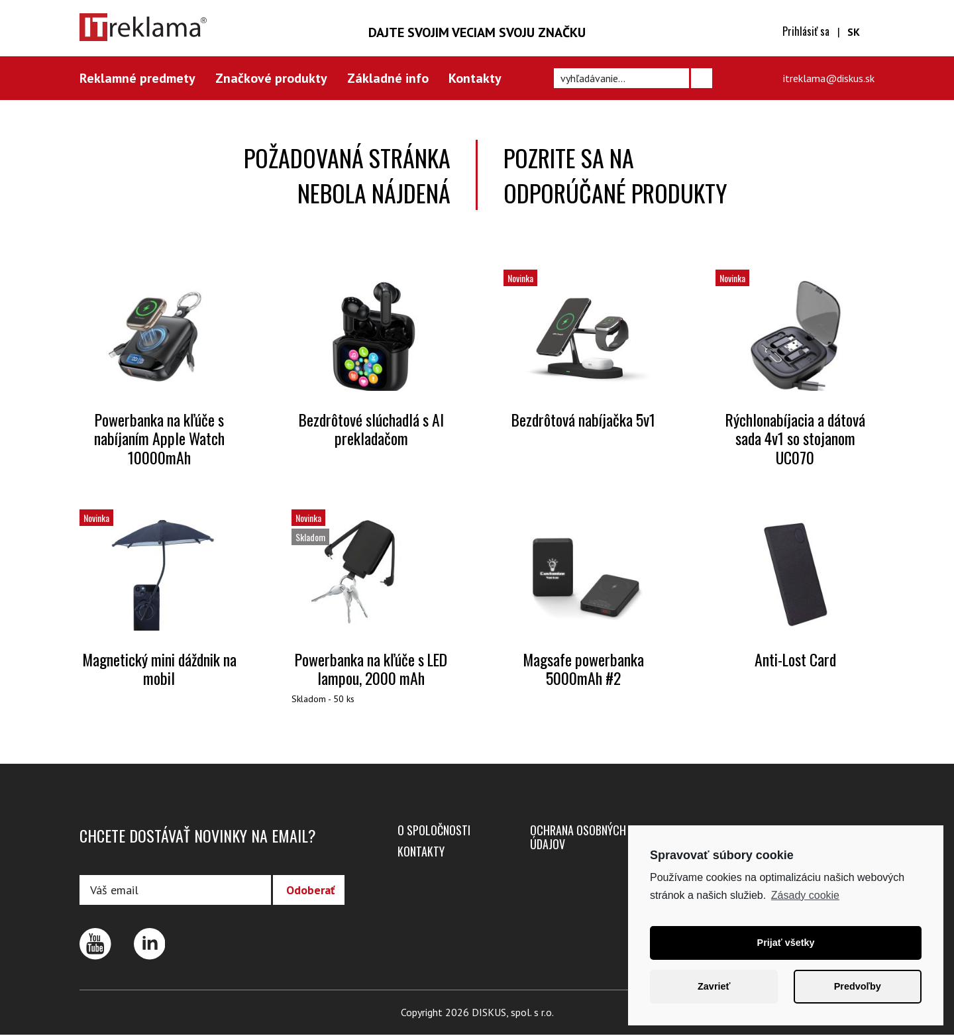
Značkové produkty (271, 78)
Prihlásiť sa (805, 31)
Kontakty (475, 78)
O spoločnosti (434, 830)
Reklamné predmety (137, 78)
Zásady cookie (805, 895)
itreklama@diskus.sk (828, 78)
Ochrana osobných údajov (578, 837)
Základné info (388, 78)
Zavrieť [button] (714, 986)
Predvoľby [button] (857, 986)
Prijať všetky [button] (786, 942)
